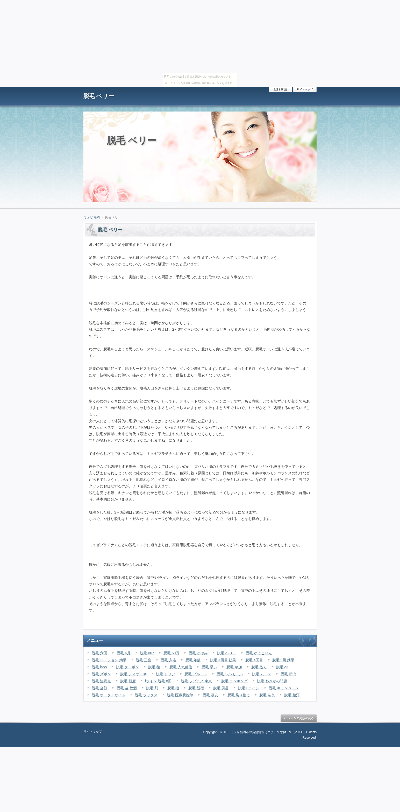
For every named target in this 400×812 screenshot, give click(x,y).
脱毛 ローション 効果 (109, 660)
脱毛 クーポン (127, 667)
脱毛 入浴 (168, 660)
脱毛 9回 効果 (283, 660)
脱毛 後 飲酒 (127, 688)
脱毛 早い (209, 667)
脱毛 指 (173, 688)
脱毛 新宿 (196, 688)
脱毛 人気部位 (180, 667)
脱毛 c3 (282, 667)
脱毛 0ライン (248, 688)
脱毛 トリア (165, 674)
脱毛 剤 (152, 688)
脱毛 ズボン (101, 674)
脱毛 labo (99, 667)
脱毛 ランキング (234, 681)
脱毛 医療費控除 (180, 695)
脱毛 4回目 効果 (223, 660)
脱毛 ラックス (146, 695)
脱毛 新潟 (288, 674)
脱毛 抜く (259, 667)
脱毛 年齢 (193, 660)
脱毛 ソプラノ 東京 (196, 681)
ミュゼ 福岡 (91, 217)
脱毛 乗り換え (238, 695)
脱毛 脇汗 (292, 695)
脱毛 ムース (261, 674)
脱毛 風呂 (221, 688)
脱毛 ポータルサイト (108, 695)
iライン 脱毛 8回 (158, 681)
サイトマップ (305, 89)
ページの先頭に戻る (298, 718)
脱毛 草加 (234, 667)
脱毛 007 (147, 653)
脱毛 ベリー (98, 96)
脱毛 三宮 (143, 660)
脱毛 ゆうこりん (259, 653)
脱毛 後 (154, 667)
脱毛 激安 (210, 695)
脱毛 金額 (99, 688)
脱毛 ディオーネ (133, 674)
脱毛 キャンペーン (284, 688)
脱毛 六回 (99, 653)
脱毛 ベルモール (230, 674)
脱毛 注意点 (101, 681)
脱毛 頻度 (128, 681)
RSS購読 (280, 89)
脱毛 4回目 (254, 660)
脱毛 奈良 (267, 695)
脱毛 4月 (124, 653)
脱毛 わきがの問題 (272, 681)
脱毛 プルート (195, 674)
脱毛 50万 (171, 653)
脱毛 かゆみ (198, 653)
